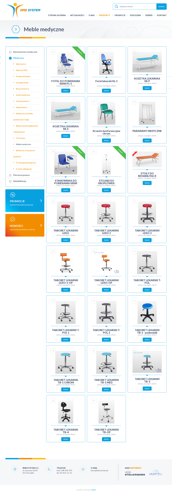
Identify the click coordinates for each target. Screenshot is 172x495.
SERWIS (149, 15)
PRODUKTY (104, 15)
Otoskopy (20, 138)
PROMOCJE (120, 15)
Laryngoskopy (22, 82)
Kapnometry (21, 107)
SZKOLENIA (135, 15)
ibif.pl (94, 490)
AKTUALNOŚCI (77, 15)
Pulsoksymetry (22, 101)
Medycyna (18, 58)
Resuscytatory (22, 89)
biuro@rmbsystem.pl (99, 471)
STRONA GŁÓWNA (57, 15)
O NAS (92, 15)
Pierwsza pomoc (21, 175)
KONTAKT (162, 15)
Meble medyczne (23, 144)
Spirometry (21, 64)
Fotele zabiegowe (24, 169)
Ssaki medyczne (23, 95)
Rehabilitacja (19, 181)
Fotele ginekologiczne (26, 163)
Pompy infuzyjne (23, 76)
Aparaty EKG (22, 70)
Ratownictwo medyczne (25, 52)
